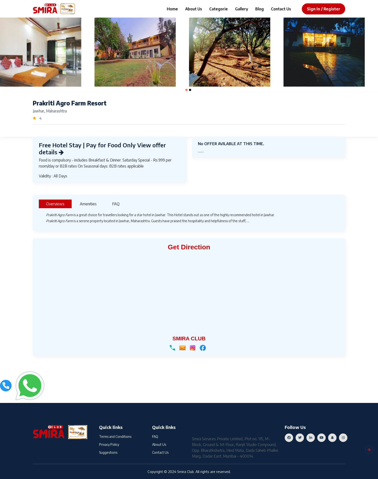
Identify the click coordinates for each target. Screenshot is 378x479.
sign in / (315, 8)
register (332, 8)
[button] (186, 90)
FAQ (155, 436)
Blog (259, 8)
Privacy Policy (109, 444)
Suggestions (108, 452)
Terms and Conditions (115, 436)
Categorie (218, 8)
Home (172, 8)
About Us (193, 8)
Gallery (241, 8)
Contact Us (281, 8)
